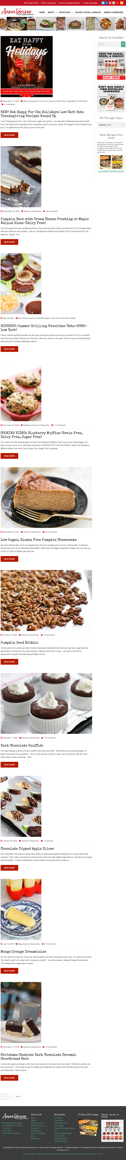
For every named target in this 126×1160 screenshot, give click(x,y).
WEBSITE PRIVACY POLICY (56, 1154)
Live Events (6, 1131)
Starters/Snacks (60, 1138)
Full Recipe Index (31, 3)
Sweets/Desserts (61, 1141)
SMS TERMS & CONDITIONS (76, 1154)
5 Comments (50, 944)
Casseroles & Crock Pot (38, 101)
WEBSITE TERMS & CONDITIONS (34, 1154)
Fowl (53, 318)
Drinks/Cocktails (60, 1123)
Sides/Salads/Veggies (63, 1133)
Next (18, 1096)
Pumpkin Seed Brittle (19, 643)
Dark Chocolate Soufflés (22, 746)
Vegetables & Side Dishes (77, 101)
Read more (9, 135)
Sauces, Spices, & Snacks (88, 12)
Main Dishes (59, 1126)
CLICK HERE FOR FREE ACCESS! (111, 171)
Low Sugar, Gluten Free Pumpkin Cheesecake (39, 540)
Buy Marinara (36, 1131)
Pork (57, 318)
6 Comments (9, 104)
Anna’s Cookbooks (113, 12)
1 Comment (48, 841)
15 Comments (51, 1047)
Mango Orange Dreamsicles (23, 952)
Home (42, 12)
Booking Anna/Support (11, 1133)
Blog (25, 101)
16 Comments (51, 211)
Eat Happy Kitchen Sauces (12, 1123)
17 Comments (60, 425)
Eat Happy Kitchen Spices (12, 1126)
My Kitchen (35, 1138)
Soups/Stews (59, 1136)
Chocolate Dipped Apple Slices (27, 849)
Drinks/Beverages (43, 318)
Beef (20, 318)
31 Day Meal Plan (90, 3)
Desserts (52, 101)
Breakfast (27, 425)
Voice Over (6, 1128)
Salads (73, 318)
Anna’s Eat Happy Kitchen (69, 3)
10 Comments (49, 635)
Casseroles (58, 1121)
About (51, 12)
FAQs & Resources (48, 3)
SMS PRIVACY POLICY (95, 1154)
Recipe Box (64, 12)
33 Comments (51, 532)
